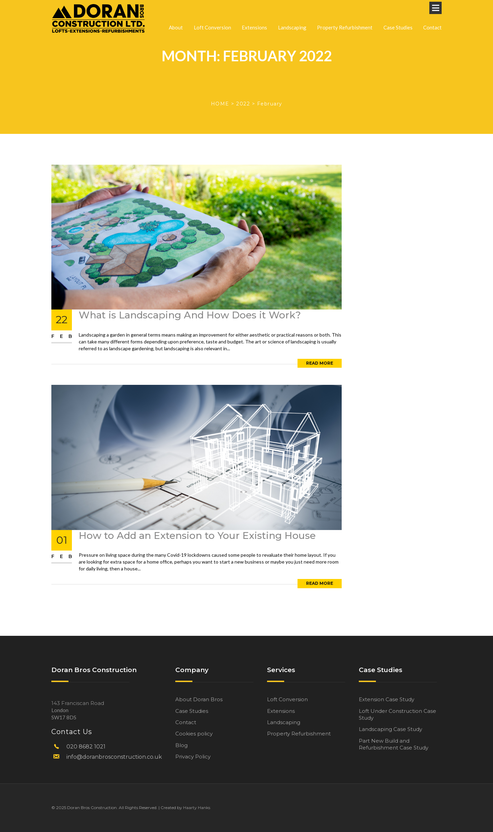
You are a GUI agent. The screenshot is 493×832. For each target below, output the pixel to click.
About (176, 13)
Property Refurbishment (344, 13)
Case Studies (398, 13)
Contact (432, 13)
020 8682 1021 (85, 746)
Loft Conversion (212, 13)
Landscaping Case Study (390, 729)
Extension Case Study (386, 699)
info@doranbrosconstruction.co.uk (114, 757)
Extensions (254, 13)
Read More (319, 363)
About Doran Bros (199, 699)
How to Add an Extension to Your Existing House (197, 535)
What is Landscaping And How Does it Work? (190, 315)
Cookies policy (194, 733)
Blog (181, 745)
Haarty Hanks (196, 807)
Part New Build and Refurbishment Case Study (393, 744)
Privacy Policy (193, 756)
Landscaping (292, 13)
